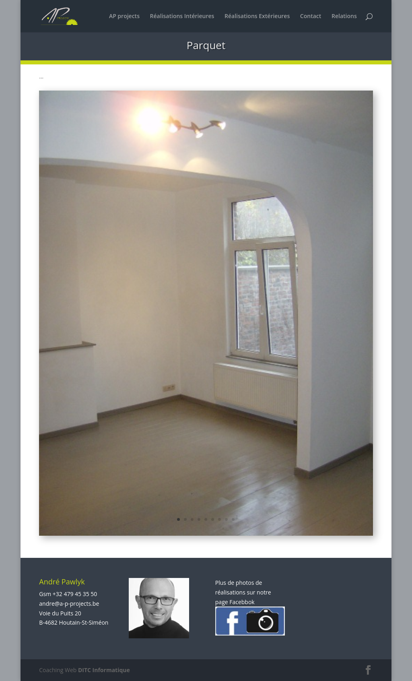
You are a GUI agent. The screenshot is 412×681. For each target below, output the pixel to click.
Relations (344, 16)
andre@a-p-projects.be (69, 603)
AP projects (124, 16)
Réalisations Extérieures (257, 16)
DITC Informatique (104, 670)
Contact (310, 16)
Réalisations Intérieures (182, 16)
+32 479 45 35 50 (75, 594)
